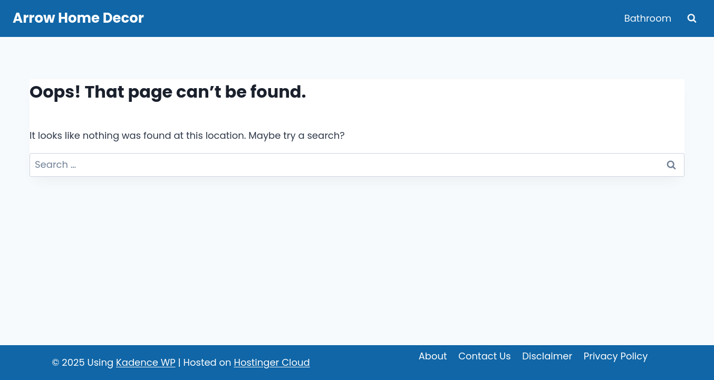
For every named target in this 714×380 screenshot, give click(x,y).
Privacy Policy (616, 356)
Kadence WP (146, 362)
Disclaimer (547, 356)
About (433, 356)
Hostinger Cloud (272, 362)
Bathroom (648, 18)
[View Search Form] (691, 18)
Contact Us (484, 356)
